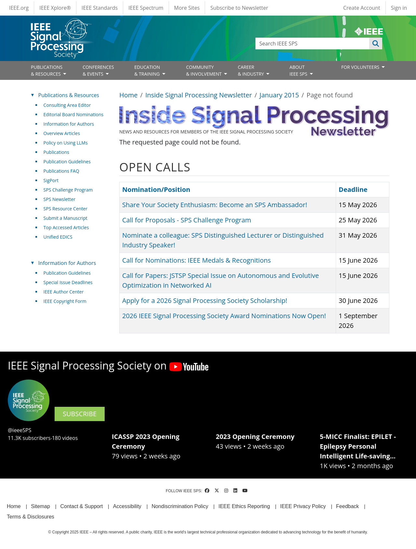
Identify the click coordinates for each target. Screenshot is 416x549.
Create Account (361, 7)
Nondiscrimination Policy (179, 506)
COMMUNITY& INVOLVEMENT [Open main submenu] (204, 70)
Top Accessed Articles (66, 227)
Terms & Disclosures (30, 516)
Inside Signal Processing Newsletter (198, 95)
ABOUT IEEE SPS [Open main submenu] (299, 70)
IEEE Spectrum (145, 7)
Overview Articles (62, 133)
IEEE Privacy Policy (303, 506)
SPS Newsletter (59, 199)
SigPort (51, 180)
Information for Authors (69, 124)
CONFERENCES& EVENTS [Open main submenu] (98, 70)
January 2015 (279, 95)
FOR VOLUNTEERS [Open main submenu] (361, 67)
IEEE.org (19, 7)
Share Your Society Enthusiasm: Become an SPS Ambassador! (214, 204)
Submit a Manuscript (65, 218)
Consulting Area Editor (67, 105)
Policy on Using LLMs (66, 143)
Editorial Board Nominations (74, 114)
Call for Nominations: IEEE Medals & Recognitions (196, 260)
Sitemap (40, 506)
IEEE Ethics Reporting (244, 506)
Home (128, 95)
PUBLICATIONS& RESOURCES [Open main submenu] (46, 70)
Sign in (399, 7)
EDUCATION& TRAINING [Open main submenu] (147, 70)
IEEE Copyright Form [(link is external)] (67, 301)
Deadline (353, 189)
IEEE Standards (100, 7)
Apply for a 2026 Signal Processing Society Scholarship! (204, 300)
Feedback (347, 506)
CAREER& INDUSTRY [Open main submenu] (251, 70)
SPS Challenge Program (68, 190)
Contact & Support (81, 506)
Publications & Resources (68, 95)
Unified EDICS (58, 237)
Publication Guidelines (67, 161)
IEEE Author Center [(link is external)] (66, 292)
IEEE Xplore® (55, 7)
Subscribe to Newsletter (239, 7)
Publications (56, 152)
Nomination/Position (156, 189)
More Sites (187, 7)
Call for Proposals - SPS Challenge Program (186, 220)
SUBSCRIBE (80, 413)
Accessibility (127, 506)
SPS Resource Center (65, 209)
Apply (375, 43)
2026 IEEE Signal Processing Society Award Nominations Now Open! (224, 315)
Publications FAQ (61, 171)
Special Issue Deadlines (68, 282)
